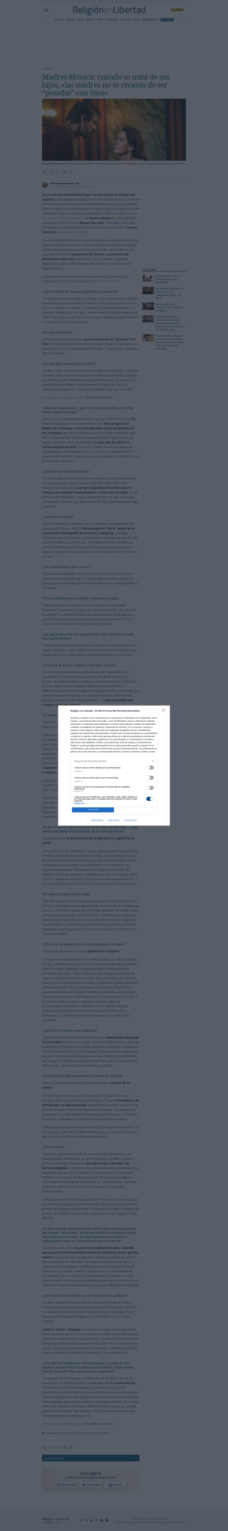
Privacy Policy (130, 820)
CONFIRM (93, 810)
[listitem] (114, 761)
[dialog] (114, 765)
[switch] (150, 768)
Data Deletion (97, 820)
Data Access (114, 820)
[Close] (164, 711)
